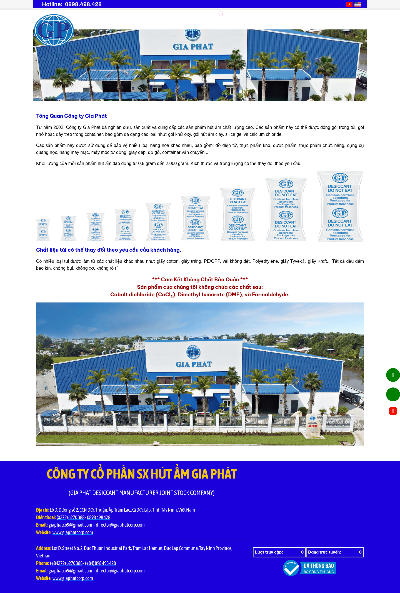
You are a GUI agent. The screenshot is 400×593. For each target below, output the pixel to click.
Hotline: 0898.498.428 (72, 4)
